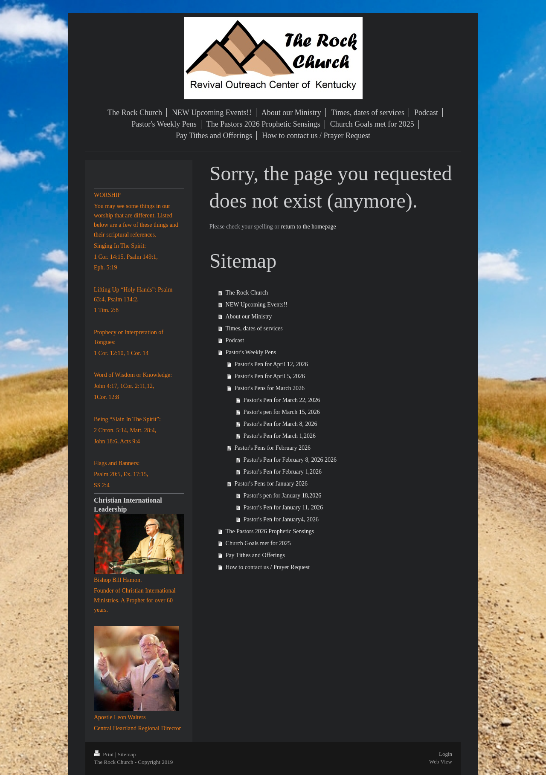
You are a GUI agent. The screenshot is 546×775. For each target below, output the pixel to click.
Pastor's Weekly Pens (251, 352)
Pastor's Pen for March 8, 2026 (280, 424)
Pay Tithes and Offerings (255, 555)
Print (104, 754)
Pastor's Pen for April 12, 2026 (271, 364)
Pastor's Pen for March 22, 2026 (282, 400)
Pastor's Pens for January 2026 (271, 483)
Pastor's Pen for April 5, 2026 (270, 376)
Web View (440, 761)
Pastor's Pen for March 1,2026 (280, 436)
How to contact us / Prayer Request (268, 567)
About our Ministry (249, 316)
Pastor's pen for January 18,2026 (283, 495)
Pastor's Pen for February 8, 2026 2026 (290, 460)
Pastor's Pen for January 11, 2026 (283, 507)
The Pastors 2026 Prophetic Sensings (270, 531)
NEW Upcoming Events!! (257, 304)
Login (445, 754)
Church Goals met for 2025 (258, 543)
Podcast (235, 340)
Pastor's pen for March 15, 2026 (282, 412)
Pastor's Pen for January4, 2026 (281, 519)
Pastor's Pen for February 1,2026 (283, 471)
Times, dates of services (254, 328)
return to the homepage (308, 226)
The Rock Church (247, 292)
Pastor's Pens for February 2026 (273, 448)
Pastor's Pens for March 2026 (270, 388)
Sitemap (127, 754)
